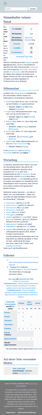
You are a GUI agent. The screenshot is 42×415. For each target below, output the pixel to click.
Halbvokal (37, 349)
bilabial (25, 283)
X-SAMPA (16, 48)
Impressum (10, 412)
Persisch (9, 131)
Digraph (29, 62)
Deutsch (9, 102)
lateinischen (26, 150)
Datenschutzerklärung (27, 412)
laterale (7, 332)
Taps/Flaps (8, 324)
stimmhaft (23, 69)
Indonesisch (10, 203)
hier (20, 390)
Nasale (31, 290)
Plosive (25, 290)
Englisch (9, 111)
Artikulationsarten (14, 290)
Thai (8, 215)
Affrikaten (32, 292)
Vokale (15, 281)
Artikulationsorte (10, 283)
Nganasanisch (11, 224)
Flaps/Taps (17, 292)
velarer (15, 144)
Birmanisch (10, 210)
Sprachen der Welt (26, 279)
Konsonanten (24, 281)
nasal (35, 69)
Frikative (25, 292)
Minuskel (28, 40)
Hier (28, 390)
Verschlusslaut (14, 72)
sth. (23, 308)
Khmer (8, 212)
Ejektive (21, 297)
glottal (33, 288)
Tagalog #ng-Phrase (13, 246)
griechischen (13, 150)
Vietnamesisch (11, 205)
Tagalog (9, 229)
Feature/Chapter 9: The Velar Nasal (22, 269)
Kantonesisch (11, 208)
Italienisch (10, 121)
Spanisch (9, 141)
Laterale (20, 295)
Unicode (17, 44)
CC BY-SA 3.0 (24, 373)
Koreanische (25, 174)
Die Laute (12, 279)
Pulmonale (10, 302)
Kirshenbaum (17, 52)
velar (30, 69)
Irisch (16, 172)
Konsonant (34, 67)
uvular (19, 288)
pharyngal (26, 288)
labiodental (33, 283)
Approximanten (10, 295)
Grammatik (7, 153)
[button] (20, 56)
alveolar (15, 286)
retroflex (32, 286)
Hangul (23, 176)
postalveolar (23, 286)
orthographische (20, 93)
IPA (13, 29)
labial (20, 283)
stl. (19, 308)
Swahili (9, 217)
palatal (8, 288)
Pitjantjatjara (11, 226)
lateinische (28, 38)
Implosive (33, 295)
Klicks (26, 295)
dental (8, 286)
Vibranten (8, 292)
